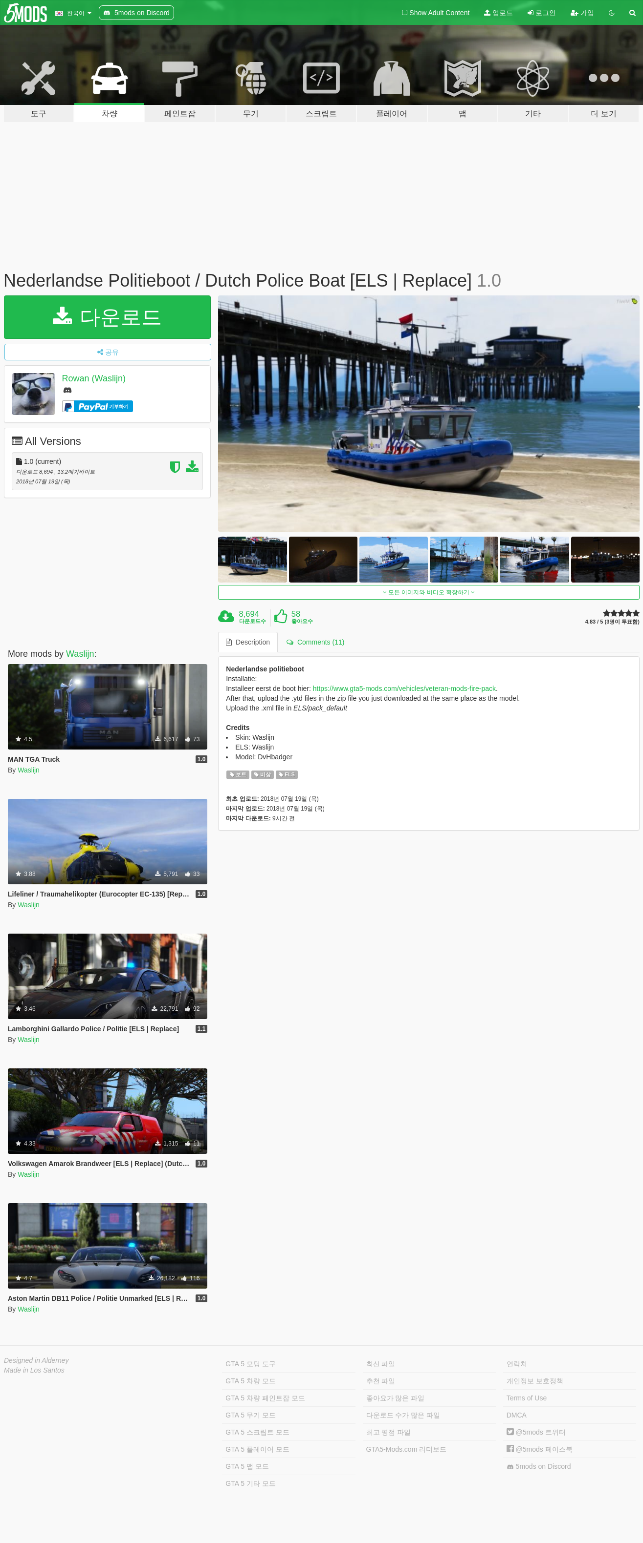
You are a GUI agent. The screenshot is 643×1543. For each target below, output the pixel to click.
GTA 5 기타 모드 (250, 1483)
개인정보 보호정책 (535, 1381)
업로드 (498, 13)
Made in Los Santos (34, 1370)
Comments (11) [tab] (315, 642)
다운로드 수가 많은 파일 (403, 1415)
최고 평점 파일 (388, 1432)
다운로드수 (252, 621)
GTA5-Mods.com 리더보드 (406, 1449)
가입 (582, 13)
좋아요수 (302, 621)
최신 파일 (381, 1364)
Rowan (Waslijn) (94, 378)
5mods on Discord (539, 1466)
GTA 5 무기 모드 (250, 1415)
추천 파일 (381, 1381)
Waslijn (80, 654)
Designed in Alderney (36, 1360)
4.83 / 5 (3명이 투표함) (612, 622)
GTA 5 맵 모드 (246, 1466)
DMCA (517, 1415)
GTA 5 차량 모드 (250, 1381)
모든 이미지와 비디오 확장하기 (429, 592)
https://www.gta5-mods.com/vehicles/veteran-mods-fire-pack (404, 688)
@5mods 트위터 (536, 1432)
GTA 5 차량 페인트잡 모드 (265, 1398)
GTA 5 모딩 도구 (250, 1364)
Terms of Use (527, 1398)
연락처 (517, 1364)
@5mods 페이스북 (540, 1449)
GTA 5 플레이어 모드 (257, 1449)
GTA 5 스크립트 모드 (257, 1432)
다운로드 (107, 317)
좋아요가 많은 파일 (395, 1398)
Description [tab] (248, 642)
